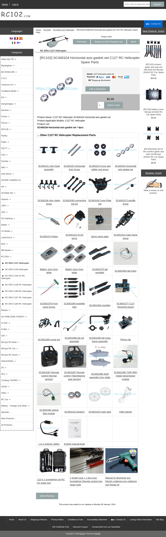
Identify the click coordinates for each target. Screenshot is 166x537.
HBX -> (4, 167)
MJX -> (4, 244)
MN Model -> (7, 250)
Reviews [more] (153, 173)
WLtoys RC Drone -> (10, 355)
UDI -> (4, 335)
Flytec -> (5, 142)
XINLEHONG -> (8, 361)
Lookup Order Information (141, 519)
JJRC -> (5, 205)
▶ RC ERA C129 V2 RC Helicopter (13, 277)
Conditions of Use (75, 519)
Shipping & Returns (38, 519)
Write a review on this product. (153, 186)
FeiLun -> (5, 123)
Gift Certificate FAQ (60, 527)
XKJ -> (4, 374)
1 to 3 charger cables (48, 444)
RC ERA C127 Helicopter (63, 30)
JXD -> (4, 212)
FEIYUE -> (6, 129)
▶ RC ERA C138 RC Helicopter (16, 284)
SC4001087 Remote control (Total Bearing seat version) (74, 376)
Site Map (160, 519)
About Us (22, 519)
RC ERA (47, 30)
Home (5, 4)
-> (6, 256)
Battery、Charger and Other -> (15, 406)
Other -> (5, 393)
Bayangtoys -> (7, 65)
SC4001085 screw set (49, 339)
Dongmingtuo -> (8, 104)
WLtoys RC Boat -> (10, 342)
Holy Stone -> (7, 174)
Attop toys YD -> (8, 59)
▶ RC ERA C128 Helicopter (14, 269)
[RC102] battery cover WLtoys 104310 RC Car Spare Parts (153, 100)
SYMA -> (5, 329)
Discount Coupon (80, 527)
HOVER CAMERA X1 (11, 180)
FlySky (4, 135)
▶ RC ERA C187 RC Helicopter (16, 297)
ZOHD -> (5, 386)
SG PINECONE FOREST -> (14, 316)
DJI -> (4, 97)
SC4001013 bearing (74, 412)
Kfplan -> (5, 225)
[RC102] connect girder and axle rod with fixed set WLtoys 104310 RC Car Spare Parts (153, 57)
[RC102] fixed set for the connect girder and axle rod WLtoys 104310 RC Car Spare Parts (153, 142)
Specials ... (6, 412)
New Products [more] (153, 31)
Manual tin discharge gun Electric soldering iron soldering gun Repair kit (121, 481)
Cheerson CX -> (8, 84)
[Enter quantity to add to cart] (101, 105)
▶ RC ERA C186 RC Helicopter (16, 291)
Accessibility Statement (97, 519)
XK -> (3, 367)
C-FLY (4, 78)
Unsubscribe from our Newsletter (106, 527)
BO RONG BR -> (9, 72)
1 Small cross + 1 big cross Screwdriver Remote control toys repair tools (86, 481)
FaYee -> (5, 116)
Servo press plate (100, 236)
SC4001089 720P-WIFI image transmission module (125, 376)
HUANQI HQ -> (8, 193)
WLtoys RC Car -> (9, 348)
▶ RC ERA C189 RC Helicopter (16, 304)
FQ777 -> (5, 148)
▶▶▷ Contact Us (153, 24)
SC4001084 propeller (99, 305)
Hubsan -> (6, 199)
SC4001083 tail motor (125, 271)
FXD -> (4, 155)
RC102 (82, 534)
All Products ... (7, 425)
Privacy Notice (57, 519)
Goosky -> (6, 161)
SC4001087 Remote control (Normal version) (49, 376)
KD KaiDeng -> (8, 218)
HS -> (3, 186)
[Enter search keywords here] (137, 4)
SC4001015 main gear (100, 412)
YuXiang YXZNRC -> (10, 380)
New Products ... (8, 418)
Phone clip (125, 339)
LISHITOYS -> (7, 237)
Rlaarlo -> (5, 310)
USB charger (125, 412)
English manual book (74, 444)
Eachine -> (6, 110)
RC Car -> (6, 399)
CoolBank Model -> (10, 91)
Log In (15, 4)
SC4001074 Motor (49, 236)
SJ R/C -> (5, 323)
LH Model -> (6, 231)
